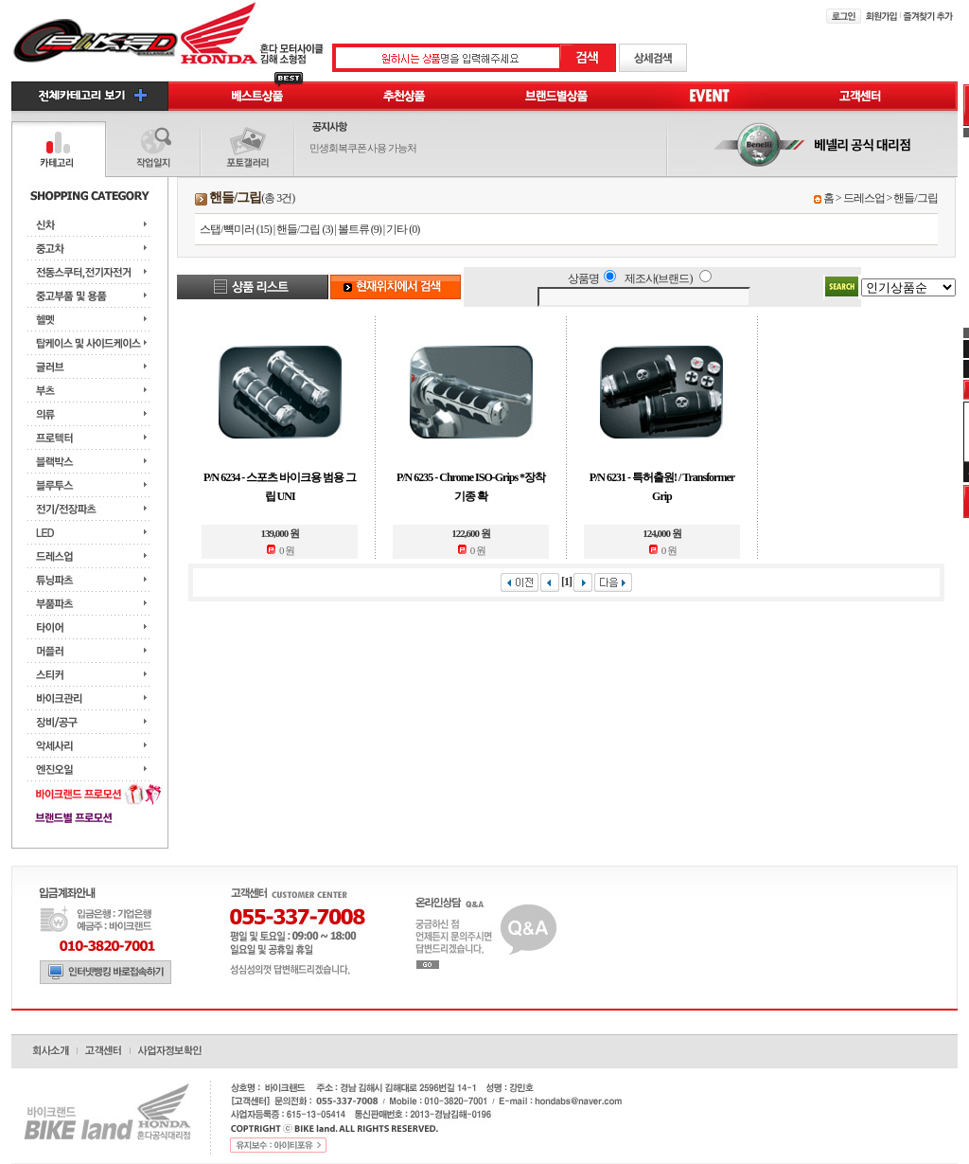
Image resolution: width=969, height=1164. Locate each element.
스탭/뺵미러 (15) (235, 229)
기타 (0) (402, 229)
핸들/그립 (915, 198)
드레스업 (864, 198)
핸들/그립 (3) (304, 229)
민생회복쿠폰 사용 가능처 (363, 147)
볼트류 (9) (359, 229)
